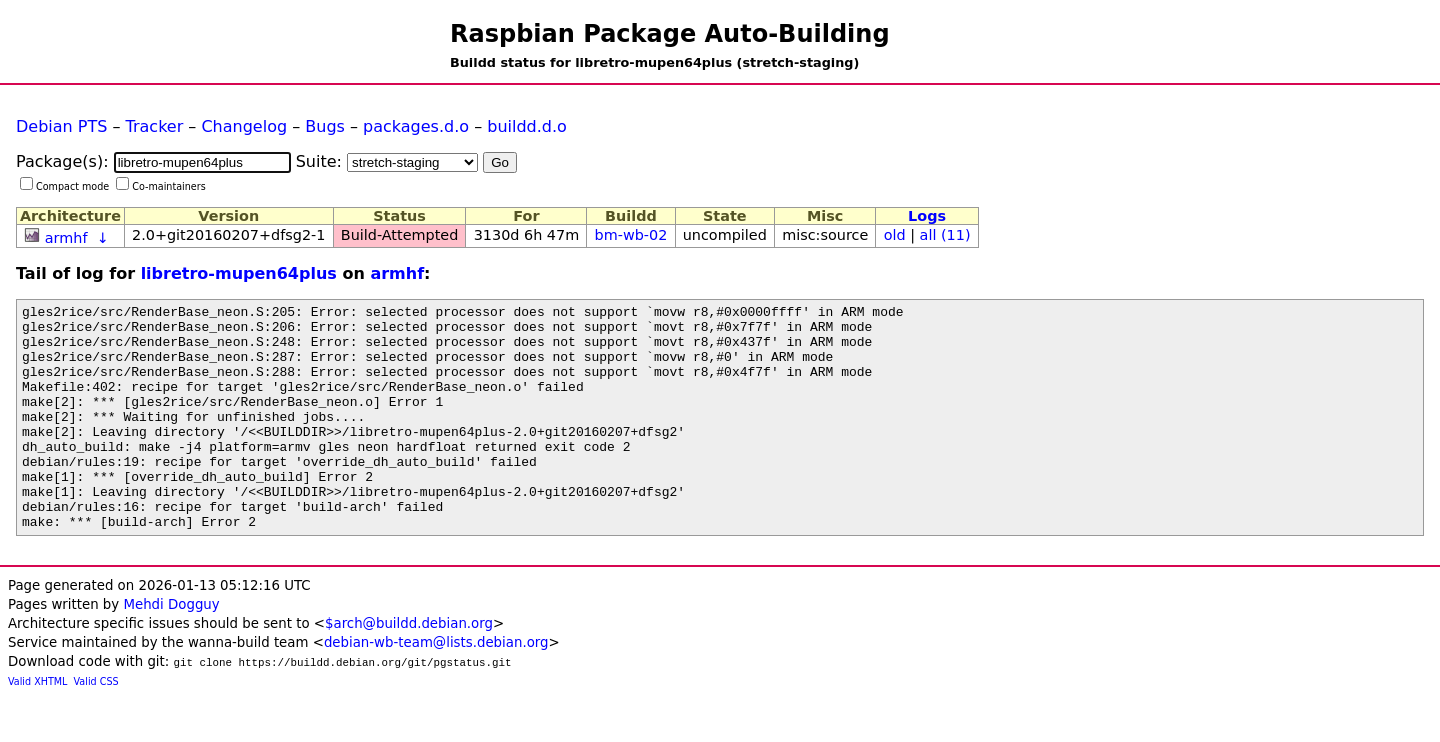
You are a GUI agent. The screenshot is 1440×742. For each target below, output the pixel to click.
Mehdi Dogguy (171, 649)
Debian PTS (61, 126)
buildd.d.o (527, 126)
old (895, 235)
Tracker (155, 126)
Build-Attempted (400, 235)
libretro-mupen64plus (239, 273)
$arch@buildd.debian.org (409, 668)
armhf (66, 238)
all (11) (945, 235)
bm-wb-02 (631, 235)
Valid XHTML (37, 726)
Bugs (325, 126)
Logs (927, 216)
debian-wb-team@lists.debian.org (436, 687)
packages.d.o (416, 126)
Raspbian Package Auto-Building (670, 34)
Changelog (244, 126)
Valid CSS (96, 726)
